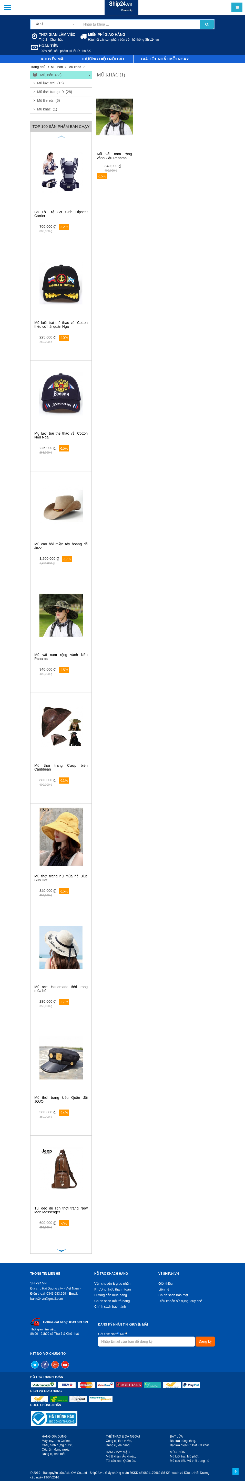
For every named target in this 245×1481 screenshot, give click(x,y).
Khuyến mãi (53, 59)
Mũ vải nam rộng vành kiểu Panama (61, 657)
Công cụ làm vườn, (119, 1441)
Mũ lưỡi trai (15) (50, 83)
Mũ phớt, (193, 1456)
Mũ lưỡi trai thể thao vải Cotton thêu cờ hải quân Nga (61, 325)
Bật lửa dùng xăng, (183, 1441)
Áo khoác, (129, 1456)
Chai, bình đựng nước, (57, 1445)
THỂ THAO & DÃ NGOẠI (123, 1436)
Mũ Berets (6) (48, 100)
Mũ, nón (57, 67)
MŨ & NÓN (177, 1452)
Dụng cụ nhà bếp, (54, 1454)
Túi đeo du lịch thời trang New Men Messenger (61, 1210)
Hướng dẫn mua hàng (110, 1295)
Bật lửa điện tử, (180, 1445)
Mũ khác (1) (47, 109)
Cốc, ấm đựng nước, (56, 1449)
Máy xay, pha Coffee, (56, 1441)
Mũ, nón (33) (47, 75)
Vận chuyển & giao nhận (112, 1283)
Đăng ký (205, 1341)
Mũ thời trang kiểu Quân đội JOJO (61, 1099)
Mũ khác (74, 67)
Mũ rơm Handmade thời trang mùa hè (61, 989)
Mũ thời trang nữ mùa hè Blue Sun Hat (61, 878)
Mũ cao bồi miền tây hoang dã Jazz (61, 546)
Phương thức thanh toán (112, 1289)
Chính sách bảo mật (173, 1295)
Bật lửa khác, (201, 1445)
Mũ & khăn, (113, 1456)
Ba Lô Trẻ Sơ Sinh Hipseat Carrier (61, 214)
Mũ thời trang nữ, (198, 1461)
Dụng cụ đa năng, (118, 1445)
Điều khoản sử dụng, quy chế (180, 1301)
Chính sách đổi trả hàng (112, 1301)
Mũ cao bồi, (178, 1461)
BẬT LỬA (176, 1436)
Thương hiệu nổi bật (103, 59)
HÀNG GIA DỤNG (54, 1436)
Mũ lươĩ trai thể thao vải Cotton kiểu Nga (61, 435)
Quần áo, (129, 1461)
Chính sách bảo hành (110, 1306)
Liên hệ (163, 1289)
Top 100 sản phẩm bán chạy (61, 126)
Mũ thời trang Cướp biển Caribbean (61, 767)
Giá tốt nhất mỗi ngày (165, 59)
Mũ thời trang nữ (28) (54, 92)
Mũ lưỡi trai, (178, 1456)
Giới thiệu (165, 1283)
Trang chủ (37, 67)
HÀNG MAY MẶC (118, 1452)
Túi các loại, (114, 1461)
